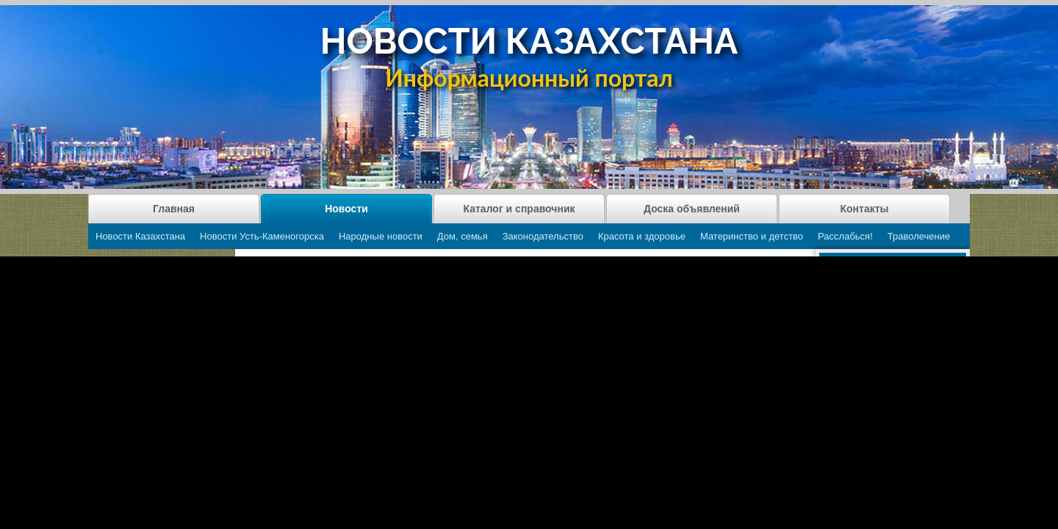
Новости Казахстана (140, 236)
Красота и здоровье (641, 236)
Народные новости (380, 236)
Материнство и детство (751, 236)
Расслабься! (845, 236)
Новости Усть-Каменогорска (262, 236)
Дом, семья (462, 236)
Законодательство (543, 236)
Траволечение (919, 236)
